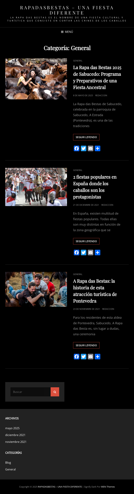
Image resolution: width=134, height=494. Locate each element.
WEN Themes (108, 486)
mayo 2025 (12, 428)
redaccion (101, 95)
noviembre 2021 (16, 442)
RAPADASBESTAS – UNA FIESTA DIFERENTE (67, 10)
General (77, 60)
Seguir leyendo (87, 137)
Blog (8, 462)
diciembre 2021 (15, 435)
